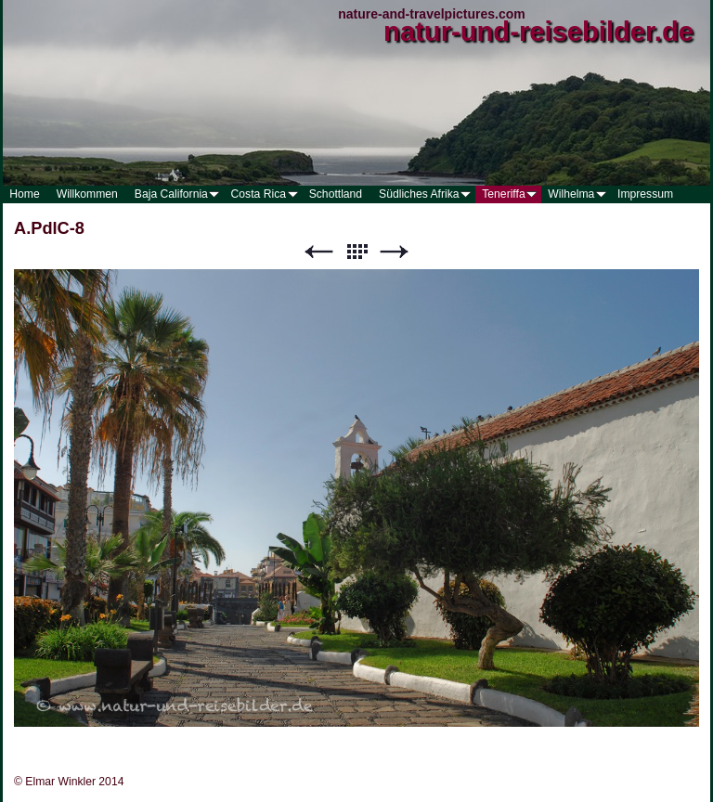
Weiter (394, 252)
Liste (356, 252)
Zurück (318, 252)
